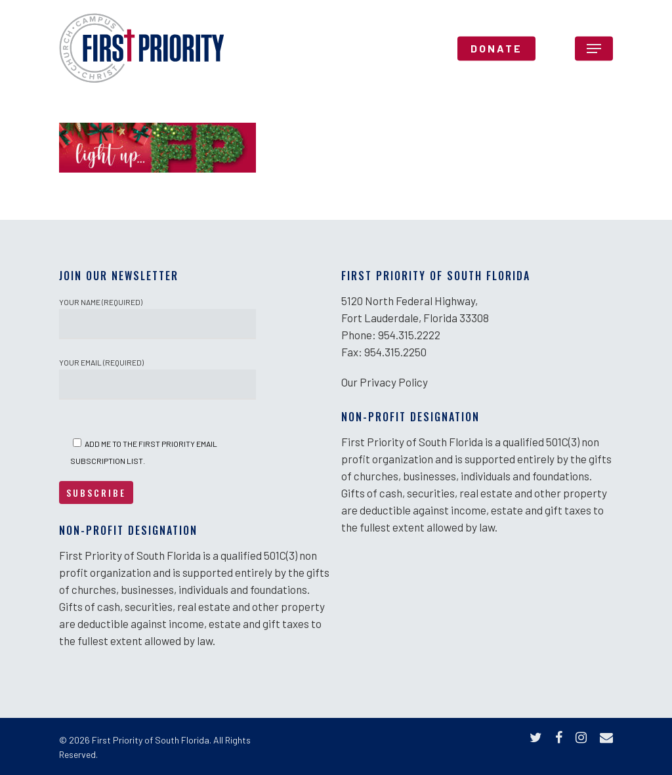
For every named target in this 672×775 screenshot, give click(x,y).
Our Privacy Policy (384, 381)
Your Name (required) (157, 318)
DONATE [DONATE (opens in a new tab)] (496, 48)
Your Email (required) (157, 379)
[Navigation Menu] (594, 48)
